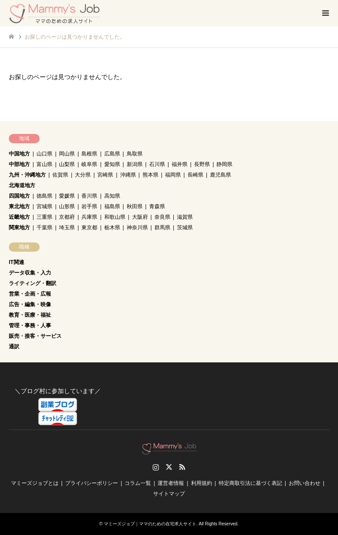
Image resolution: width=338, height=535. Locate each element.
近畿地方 (19, 217)
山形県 (67, 206)
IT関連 (16, 262)
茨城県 (185, 227)
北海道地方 (22, 185)
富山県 (44, 164)
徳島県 (44, 196)
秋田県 (135, 206)
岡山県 (67, 154)
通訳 (14, 346)
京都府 (67, 217)
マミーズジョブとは (35, 483)
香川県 (89, 196)
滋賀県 (185, 217)
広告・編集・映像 (30, 304)
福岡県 (173, 175)
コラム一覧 (138, 483)
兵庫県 (89, 217)
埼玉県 (67, 227)
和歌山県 (114, 217)
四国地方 (19, 196)
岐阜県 (89, 164)
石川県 (157, 164)
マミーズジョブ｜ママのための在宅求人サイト (150, 523)
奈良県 (162, 217)
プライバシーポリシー (91, 483)
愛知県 (112, 164)
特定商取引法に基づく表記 (250, 483)
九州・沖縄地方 (27, 175)
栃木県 (112, 227)
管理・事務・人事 (30, 325)
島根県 (89, 154)
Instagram (156, 467)
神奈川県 (137, 227)
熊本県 (150, 175)
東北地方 (19, 206)
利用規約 (201, 483)
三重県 (44, 217)
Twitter (169, 467)
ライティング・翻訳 (32, 283)
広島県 (112, 154)
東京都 (89, 227)
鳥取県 (135, 154)
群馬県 (162, 227)
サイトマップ (169, 494)
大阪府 (140, 217)
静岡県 (224, 164)
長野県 (202, 164)
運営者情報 (171, 483)
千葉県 (44, 227)
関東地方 (19, 227)
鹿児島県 (220, 175)
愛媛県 (67, 196)
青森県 (157, 206)
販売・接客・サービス (35, 336)
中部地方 (19, 164)
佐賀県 (60, 175)
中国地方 (19, 154)
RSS (182, 467)
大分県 (83, 175)
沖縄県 (128, 175)
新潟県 (135, 164)
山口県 (44, 154)
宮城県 (44, 206)
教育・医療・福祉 (30, 315)
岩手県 (89, 206)
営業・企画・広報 (30, 294)
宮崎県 (105, 175)
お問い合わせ (304, 483)
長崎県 (195, 175)
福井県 (179, 164)
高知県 (112, 196)
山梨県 (67, 164)
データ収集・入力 (30, 273)
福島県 (112, 206)
